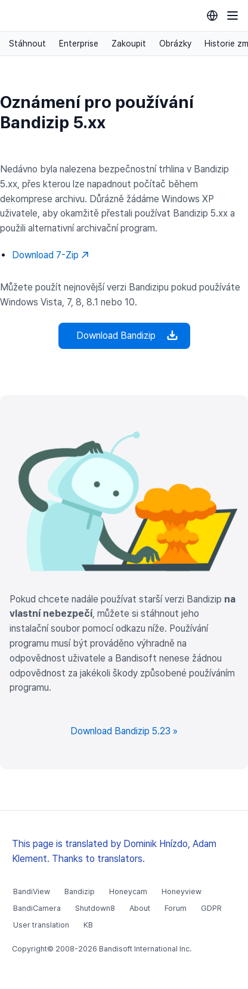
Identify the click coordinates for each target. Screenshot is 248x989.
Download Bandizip (124, 336)
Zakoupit (128, 43)
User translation (41, 924)
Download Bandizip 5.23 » (124, 731)
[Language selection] (212, 15)
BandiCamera (37, 908)
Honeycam (128, 891)
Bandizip (79, 891)
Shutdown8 (95, 908)
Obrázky (175, 43)
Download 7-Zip (50, 255)
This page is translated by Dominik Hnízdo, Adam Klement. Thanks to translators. (114, 851)
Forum (176, 908)
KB (88, 924)
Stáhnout (27, 43)
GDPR (211, 908)
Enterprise (78, 43)
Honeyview (182, 891)
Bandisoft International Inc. (145, 948)
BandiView (31, 891)
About (139, 908)
